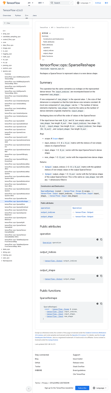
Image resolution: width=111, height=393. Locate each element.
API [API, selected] (29, 3)
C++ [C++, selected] (26, 15)
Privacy (45, 383)
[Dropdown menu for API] (33, 3)
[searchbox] (16, 23)
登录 (106, 3)
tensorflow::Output (84, 212)
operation (45, 208)
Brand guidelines (79, 370)
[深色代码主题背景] (97, 239)
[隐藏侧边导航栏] (28, 388)
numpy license (53, 340)
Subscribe (82, 388)
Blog (36, 359)
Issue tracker (78, 359)
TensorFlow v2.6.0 (13, 10)
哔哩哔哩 (38, 370)
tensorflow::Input (50, 193)
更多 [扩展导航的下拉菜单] (40, 3)
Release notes (78, 363)
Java (34, 15)
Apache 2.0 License (79, 335)
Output (48, 167)
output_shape (47, 216)
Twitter (38, 366)
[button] (15, 33)
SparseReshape (48, 191)
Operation (77, 208)
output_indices (48, 212)
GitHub (98, 3)
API (52, 27)
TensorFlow (44, 27)
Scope (55, 138)
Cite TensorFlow (79, 374)
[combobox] (61, 3)
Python (18, 15)
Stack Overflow (78, 366)
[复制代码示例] (101, 239)
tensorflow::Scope (73, 191)
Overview (7, 15)
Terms (37, 383)
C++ (73, 27)
